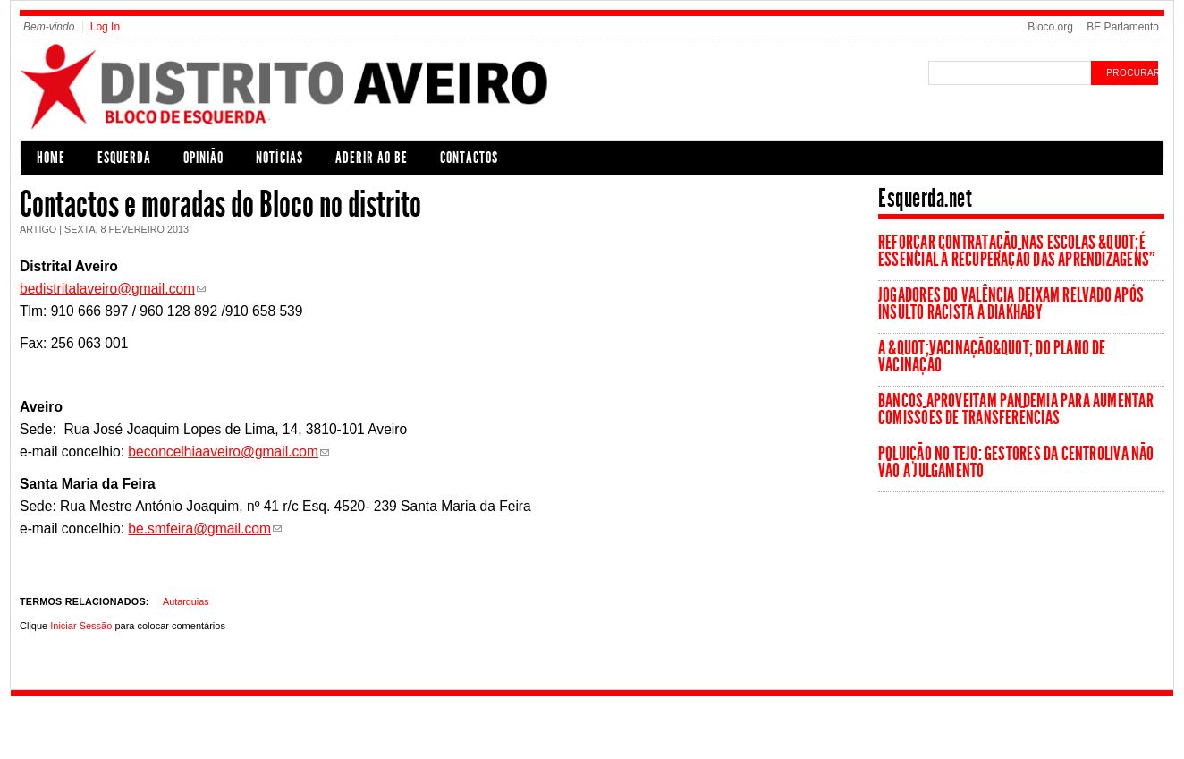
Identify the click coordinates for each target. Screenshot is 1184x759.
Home (51, 157)
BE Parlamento (1123, 27)
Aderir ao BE (371, 157)
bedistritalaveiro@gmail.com (107, 288)
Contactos (469, 157)
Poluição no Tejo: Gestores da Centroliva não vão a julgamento (1016, 462)
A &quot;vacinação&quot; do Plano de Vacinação (992, 357)
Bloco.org (1050, 27)
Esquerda (124, 157)
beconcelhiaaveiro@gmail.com (223, 451)
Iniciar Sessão (81, 625)
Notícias (279, 157)
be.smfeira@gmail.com (199, 528)
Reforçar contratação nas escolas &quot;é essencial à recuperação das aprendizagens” (1016, 251)
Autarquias (186, 601)
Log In (105, 27)
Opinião (203, 157)
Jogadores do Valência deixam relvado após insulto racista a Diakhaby (1011, 304)
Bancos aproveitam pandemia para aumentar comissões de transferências (1016, 409)
